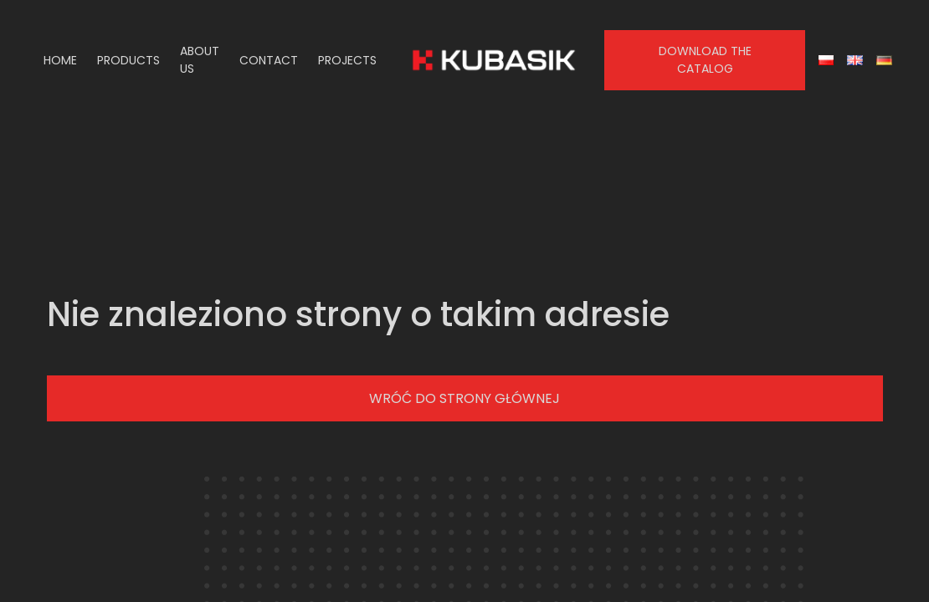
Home (60, 60)
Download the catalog (705, 60)
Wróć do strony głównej (464, 398)
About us (199, 60)
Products (128, 60)
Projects (347, 60)
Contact (268, 60)
